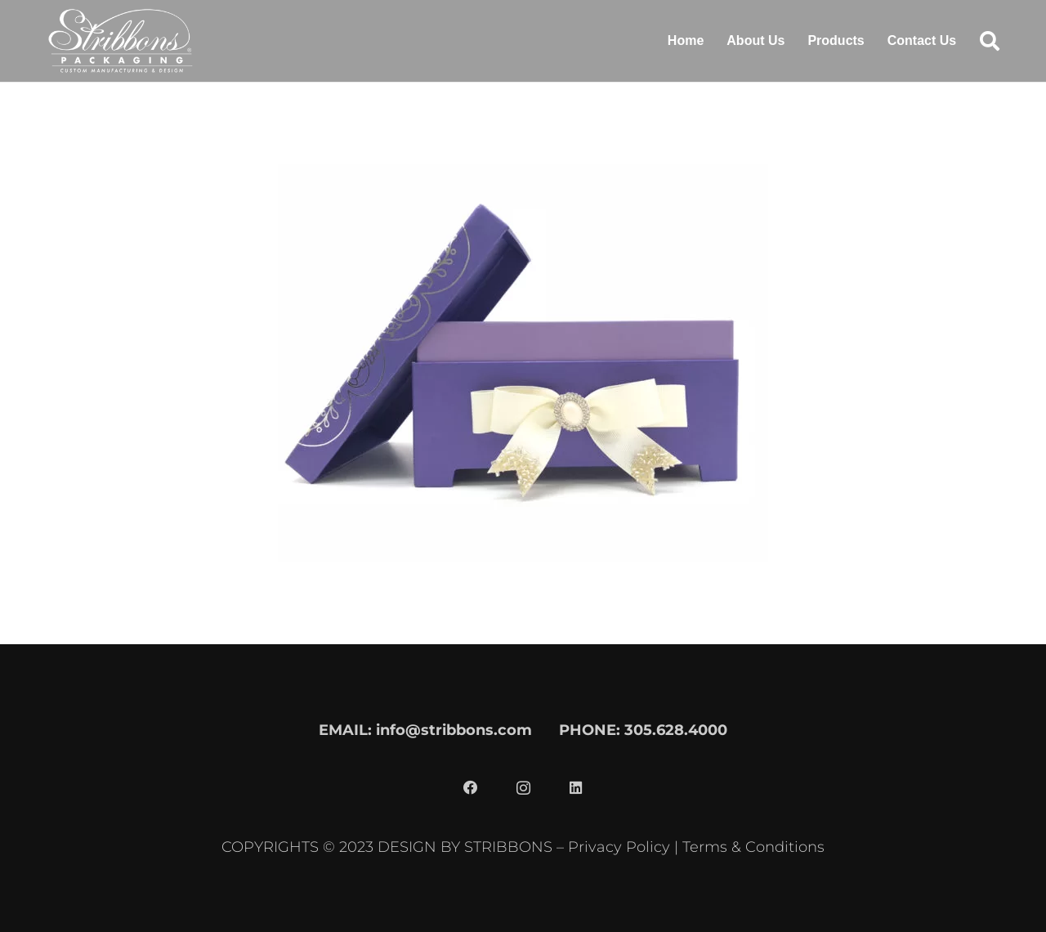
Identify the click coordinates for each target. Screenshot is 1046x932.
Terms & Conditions (753, 846)
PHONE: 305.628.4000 (643, 729)
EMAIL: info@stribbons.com (425, 729)
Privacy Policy (619, 846)
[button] (989, 40)
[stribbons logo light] (120, 41)
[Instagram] (523, 788)
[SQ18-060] (523, 131)
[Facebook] (471, 788)
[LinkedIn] (575, 788)
